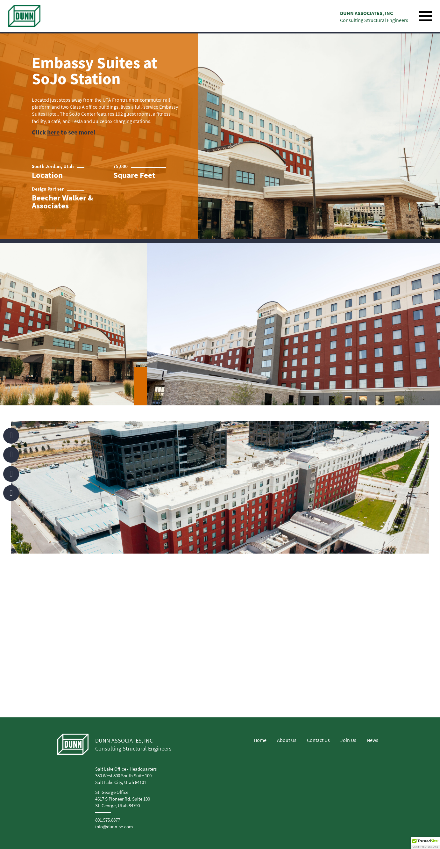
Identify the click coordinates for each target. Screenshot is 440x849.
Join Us (348, 740)
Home (260, 740)
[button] (425, 843)
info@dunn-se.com (114, 827)
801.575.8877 (107, 820)
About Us (286, 740)
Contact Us (318, 740)
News (372, 740)
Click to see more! (64, 132)
